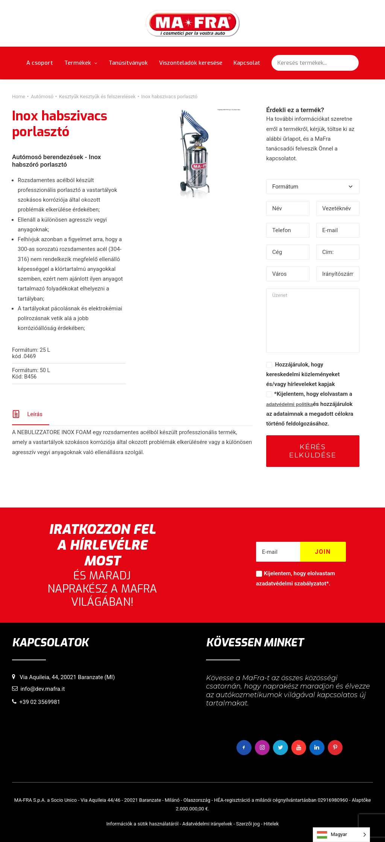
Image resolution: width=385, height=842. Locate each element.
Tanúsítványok (128, 63)
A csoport (39, 63)
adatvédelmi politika (289, 404)
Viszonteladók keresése (190, 63)
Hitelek (271, 824)
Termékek (80, 63)
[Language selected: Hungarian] (341, 834)
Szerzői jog (248, 824)
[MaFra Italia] (193, 23)
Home (18, 96)
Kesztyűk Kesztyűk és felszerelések (97, 96)
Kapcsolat (246, 63)
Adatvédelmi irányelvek (207, 824)
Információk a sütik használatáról (142, 824)
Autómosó (42, 96)
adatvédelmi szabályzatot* (295, 583)
